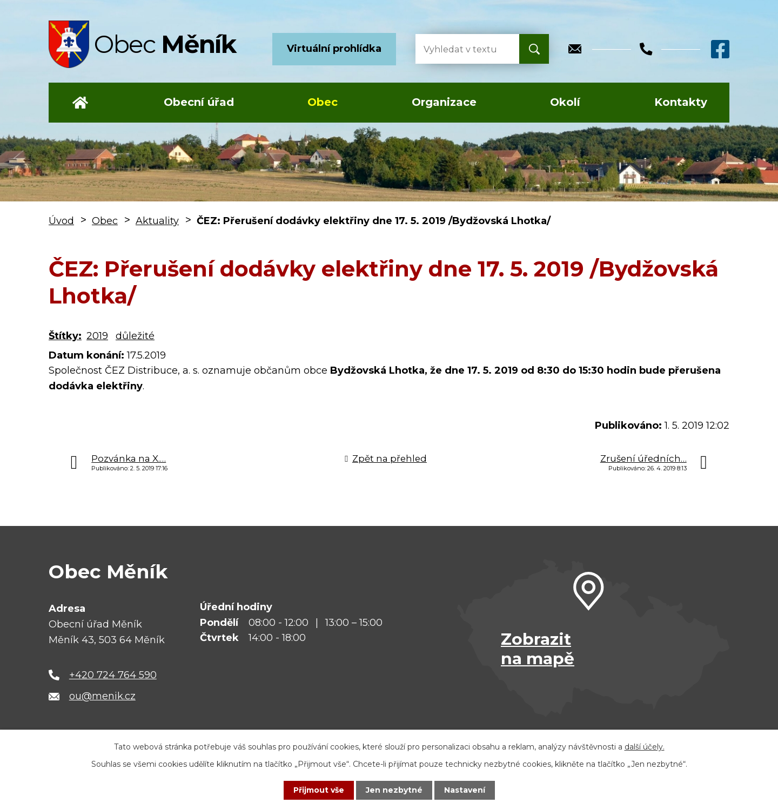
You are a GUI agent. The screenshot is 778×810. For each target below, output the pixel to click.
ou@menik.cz (102, 696)
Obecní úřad (199, 102)
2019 (97, 336)
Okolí (565, 102)
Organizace (444, 102)
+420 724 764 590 (113, 675)
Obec (322, 102)
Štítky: (65, 336)
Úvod (80, 103)
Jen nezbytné (394, 790)
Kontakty (680, 102)
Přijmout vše (318, 790)
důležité (135, 336)
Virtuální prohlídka (334, 49)
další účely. (645, 747)
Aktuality (157, 221)
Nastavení (464, 790)
